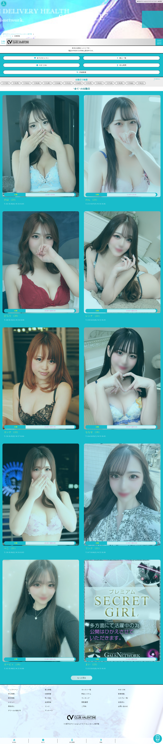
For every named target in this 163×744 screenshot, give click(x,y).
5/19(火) (26, 83)
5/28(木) (120, 83)
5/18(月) (16, 83)
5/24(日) (78, 83)
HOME (14, 741)
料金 (101, 741)
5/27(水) (110, 83)
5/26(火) (99, 83)
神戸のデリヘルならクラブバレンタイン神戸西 (82, 724)
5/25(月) (89, 83)
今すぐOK (41, 65)
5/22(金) (58, 83)
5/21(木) (47, 83)
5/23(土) (68, 83)
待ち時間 (121, 65)
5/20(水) (37, 83)
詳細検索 (81, 72)
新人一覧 (121, 58)
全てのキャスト (41, 58)
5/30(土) (141, 83)
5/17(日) (6, 83)
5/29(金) (130, 83)
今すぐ (43, 741)
